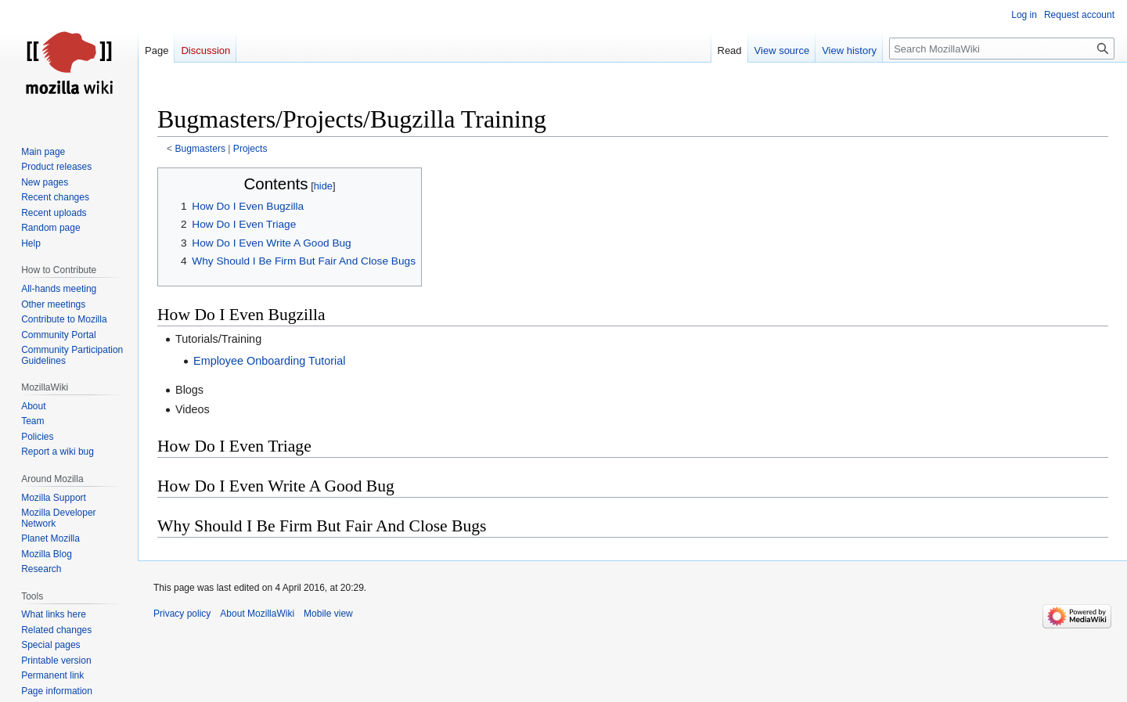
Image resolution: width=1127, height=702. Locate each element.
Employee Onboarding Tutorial (269, 361)
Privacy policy (182, 613)
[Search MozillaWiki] (1001, 48)
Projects (250, 148)
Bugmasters (200, 148)
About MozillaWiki (257, 613)
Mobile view (328, 613)
